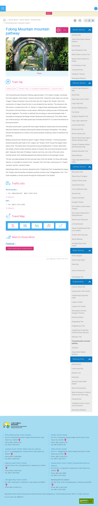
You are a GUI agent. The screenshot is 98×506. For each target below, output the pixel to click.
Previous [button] (8, 54)
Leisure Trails (57, 89)
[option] (37, 54)
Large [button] (92, 20)
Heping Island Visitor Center (16, 463)
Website (11, 197)
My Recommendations (58, 30)
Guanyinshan (36, 20)
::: (0, 17)
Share (80, 20)
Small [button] (86, 20)
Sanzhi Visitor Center (59, 435)
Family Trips (24, 89)
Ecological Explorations (40, 89)
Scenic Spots (13, 20)
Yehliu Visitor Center (59, 449)
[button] (37, 73)
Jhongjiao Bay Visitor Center (16, 480)
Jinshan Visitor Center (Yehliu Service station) (23, 449)
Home (4, 20)
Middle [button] (89, 20)
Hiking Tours (11, 89)
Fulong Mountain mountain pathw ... (18, 23)
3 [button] (40, 69)
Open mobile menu (2, 8)
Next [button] (65, 54)
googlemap (19, 440)
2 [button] (37, 69)
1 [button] (33, 69)
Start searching (96, 8)
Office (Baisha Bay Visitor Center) (18, 435)
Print (75, 20)
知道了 (49, 13)
